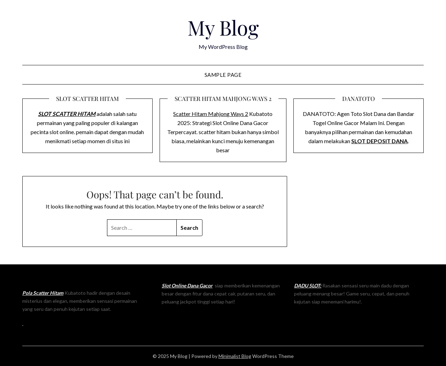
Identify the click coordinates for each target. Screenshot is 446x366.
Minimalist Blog (234, 356)
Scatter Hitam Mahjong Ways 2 (210, 113)
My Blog (223, 27)
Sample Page (223, 75)
